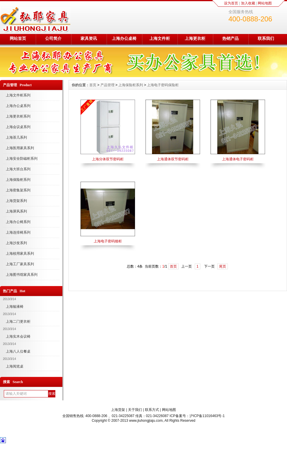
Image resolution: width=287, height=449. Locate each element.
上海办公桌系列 (18, 106)
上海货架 (118, 410)
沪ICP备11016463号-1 (207, 416)
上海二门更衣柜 (18, 321)
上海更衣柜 (195, 38)
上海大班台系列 (18, 169)
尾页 (222, 266)
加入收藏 (248, 3)
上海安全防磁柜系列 (21, 159)
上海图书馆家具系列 (21, 275)
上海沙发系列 (16, 243)
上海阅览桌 (14, 366)
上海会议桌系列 (18, 127)
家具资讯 (89, 38)
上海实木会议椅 (18, 336)
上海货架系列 (16, 201)
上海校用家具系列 (20, 253)
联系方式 (152, 410)
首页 (92, 85)
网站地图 (265, 3)
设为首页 (231, 3)
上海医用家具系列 (20, 148)
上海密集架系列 (18, 190)
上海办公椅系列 (18, 222)
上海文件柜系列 (18, 95)
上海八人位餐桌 (18, 351)
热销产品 (230, 38)
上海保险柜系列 (18, 180)
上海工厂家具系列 (20, 264)
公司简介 (53, 38)
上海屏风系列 (16, 211)
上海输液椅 (14, 307)
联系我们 (266, 38)
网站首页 (18, 38)
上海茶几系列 (16, 137)
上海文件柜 (159, 38)
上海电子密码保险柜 (163, 85)
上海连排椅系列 (18, 232)
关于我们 (135, 410)
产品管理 (107, 85)
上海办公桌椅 (124, 38)
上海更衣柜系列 (18, 116)
